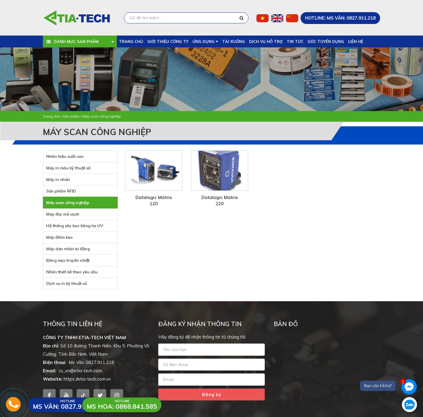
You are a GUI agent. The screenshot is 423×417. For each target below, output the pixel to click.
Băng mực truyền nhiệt (68, 260)
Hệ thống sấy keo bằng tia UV (74, 225)
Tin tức (295, 41)
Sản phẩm (71, 116)
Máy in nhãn (58, 179)
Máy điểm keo (59, 237)
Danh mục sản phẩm (76, 41)
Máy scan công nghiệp (102, 116)
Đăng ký (211, 394)
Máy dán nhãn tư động (68, 248)
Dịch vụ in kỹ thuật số (66, 283)
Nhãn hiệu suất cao (64, 156)
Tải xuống (233, 41)
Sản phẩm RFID (61, 191)
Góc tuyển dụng (326, 41)
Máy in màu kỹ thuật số (68, 168)
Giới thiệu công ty (167, 41)
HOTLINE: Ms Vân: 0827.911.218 (340, 18)
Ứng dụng (205, 41)
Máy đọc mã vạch (62, 214)
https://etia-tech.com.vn (87, 379)
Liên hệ (355, 41)
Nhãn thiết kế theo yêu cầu (71, 272)
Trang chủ (131, 41)
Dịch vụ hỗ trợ (265, 41)
